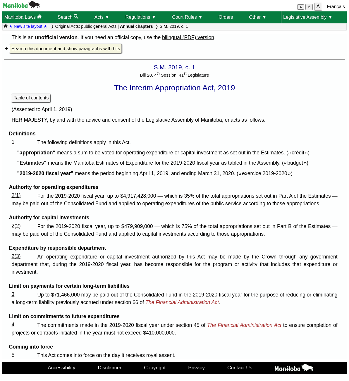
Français (336, 6)
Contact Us (239, 367)
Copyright (155, 367)
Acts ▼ (101, 17)
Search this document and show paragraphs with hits (65, 48)
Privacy (196, 367)
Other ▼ (258, 17)
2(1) (15, 195)
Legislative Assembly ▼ (308, 17)
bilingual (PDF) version (188, 37)
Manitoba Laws (23, 17)
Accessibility (61, 367)
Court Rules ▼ (187, 17)
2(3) (15, 256)
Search (68, 17)
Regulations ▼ (140, 17)
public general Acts (98, 26)
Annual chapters (136, 26)
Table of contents (31, 97)
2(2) (15, 226)
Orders (226, 17)
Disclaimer (109, 367)
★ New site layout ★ (28, 26)
